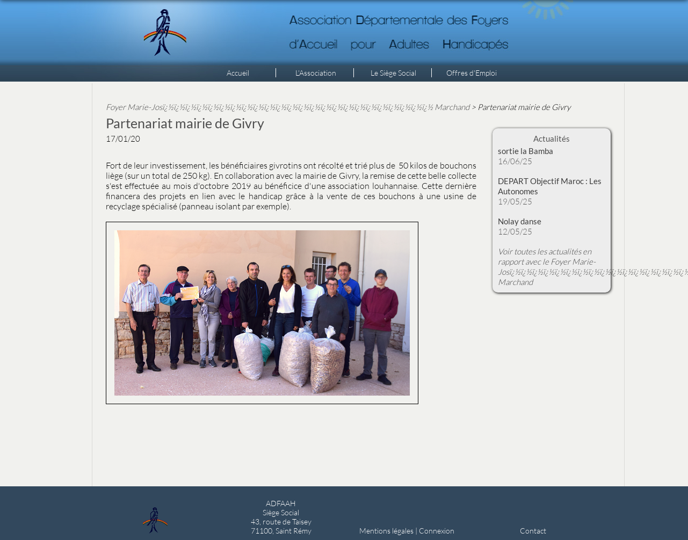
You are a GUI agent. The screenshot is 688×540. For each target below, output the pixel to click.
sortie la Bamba (525, 151)
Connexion (436, 530)
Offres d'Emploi (471, 72)
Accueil (238, 72)
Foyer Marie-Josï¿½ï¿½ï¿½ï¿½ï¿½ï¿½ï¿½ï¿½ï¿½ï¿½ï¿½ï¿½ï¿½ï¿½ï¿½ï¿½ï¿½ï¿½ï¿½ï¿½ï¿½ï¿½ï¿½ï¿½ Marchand (287, 107)
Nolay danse (519, 221)
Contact (533, 530)
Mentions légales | (389, 530)
